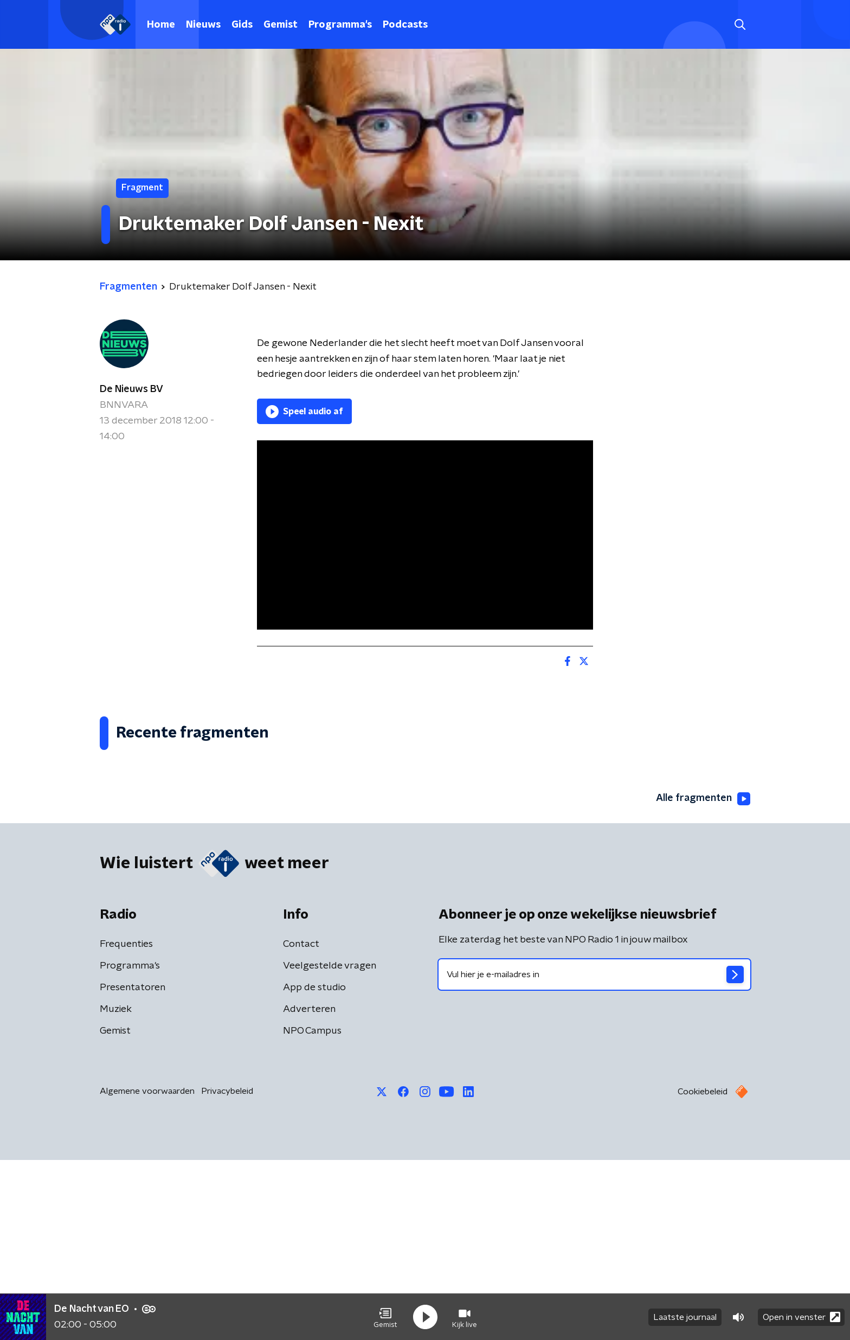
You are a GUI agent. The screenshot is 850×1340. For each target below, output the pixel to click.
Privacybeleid (227, 1271)
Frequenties (126, 1124)
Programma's (340, 25)
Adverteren (309, 1189)
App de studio (314, 1167)
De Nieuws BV (131, 389)
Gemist (280, 25)
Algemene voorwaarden (147, 1271)
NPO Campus (312, 1211)
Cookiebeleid (702, 1271)
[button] (385, 1317)
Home (161, 25)
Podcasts (405, 25)
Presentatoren (132, 1167)
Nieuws (203, 25)
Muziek (116, 1189)
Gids (242, 25)
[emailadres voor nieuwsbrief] (594, 1154)
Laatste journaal (685, 1317)
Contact (301, 1124)
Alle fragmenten (703, 978)
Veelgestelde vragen (329, 1146)
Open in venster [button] (801, 1317)
